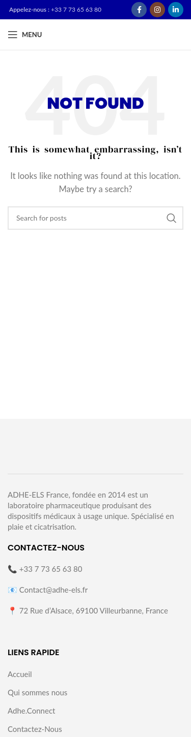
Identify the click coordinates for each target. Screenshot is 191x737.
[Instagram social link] (157, 9)
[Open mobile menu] (25, 34)
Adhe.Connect (31, 710)
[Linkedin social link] (175, 9)
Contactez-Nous (35, 728)
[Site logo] (137, 34)
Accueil (20, 674)
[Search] (95, 218)
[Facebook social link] (139, 9)
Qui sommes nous (37, 692)
